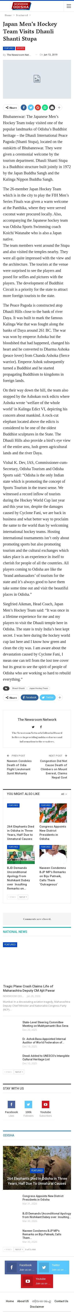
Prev (12, 896)
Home (10, 1301)
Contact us (61, 1301)
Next (23, 896)
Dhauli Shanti (18, 688)
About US (23, 1301)
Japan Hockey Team (38, 688)
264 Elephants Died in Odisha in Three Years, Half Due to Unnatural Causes (37, 1180)
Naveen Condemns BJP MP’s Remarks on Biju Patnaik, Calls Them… (41, 1234)
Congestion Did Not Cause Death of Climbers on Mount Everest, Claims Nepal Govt (53, 769)
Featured (9, 48)
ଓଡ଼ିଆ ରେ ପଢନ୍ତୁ (41, 1301)
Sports (20, 48)
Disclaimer (37, 1306)
